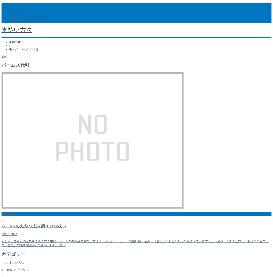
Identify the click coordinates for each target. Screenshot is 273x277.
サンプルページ (19, 4)
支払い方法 (17, 30)
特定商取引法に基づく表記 (27, 20)
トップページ (18, 8)
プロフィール (18, 16)
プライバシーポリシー (24, 12)
